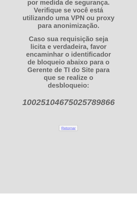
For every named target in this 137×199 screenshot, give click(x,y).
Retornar (68, 128)
